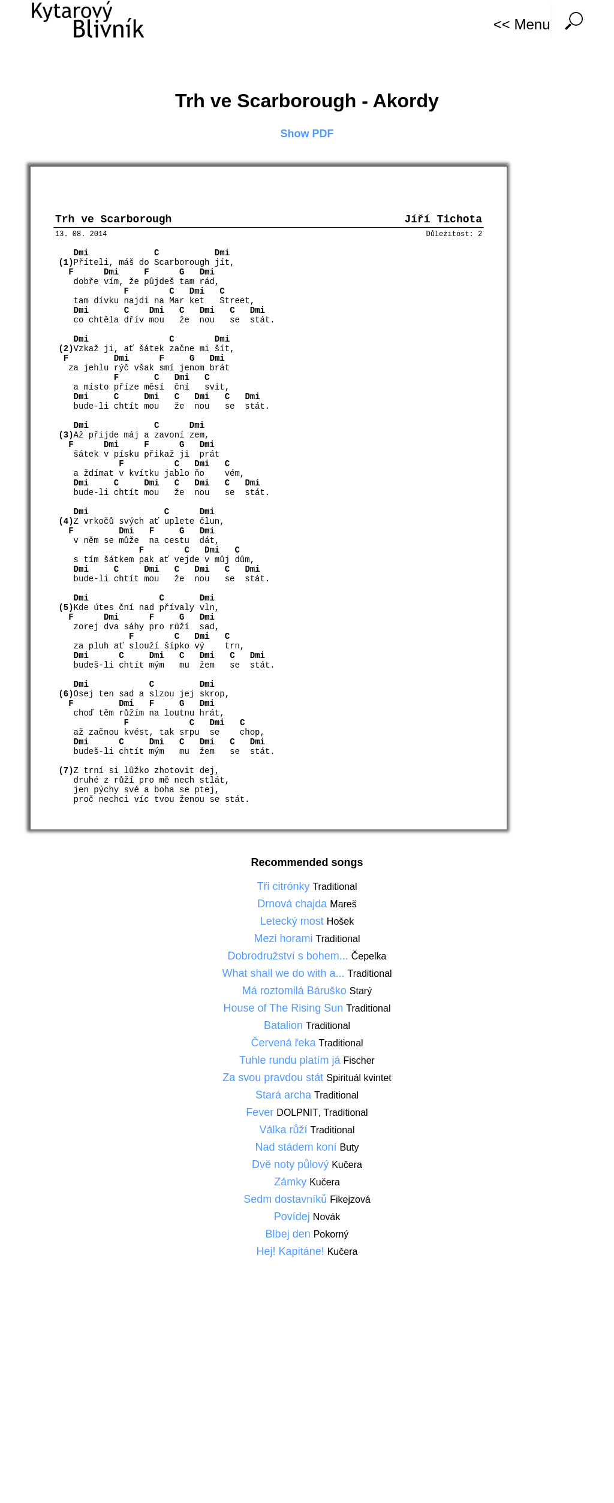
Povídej (293, 1220)
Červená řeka (284, 1046)
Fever (261, 1115)
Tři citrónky (284, 889)
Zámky (291, 1185)
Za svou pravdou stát (274, 1080)
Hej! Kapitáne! (292, 1254)
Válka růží (284, 1133)
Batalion (285, 1028)
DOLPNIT (297, 1115)
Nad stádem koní (297, 1150)
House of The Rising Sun (285, 1011)
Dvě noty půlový (292, 1167)
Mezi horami (284, 941)
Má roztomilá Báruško (296, 994)
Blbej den (290, 1237)
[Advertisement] (307, 1389)
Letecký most (293, 924)
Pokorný (331, 1237)
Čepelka (369, 959)
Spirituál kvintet (359, 1081)
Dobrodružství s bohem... (289, 959)
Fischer (358, 1063)
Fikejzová (350, 1202)
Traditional (334, 890)
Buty (349, 1150)
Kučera (347, 1168)
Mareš (343, 907)
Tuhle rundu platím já (291, 1063)
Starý (361, 994)
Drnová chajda (293, 907)
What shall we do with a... (284, 976)
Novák (326, 1220)
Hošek (340, 924)
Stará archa (284, 1098)
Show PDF (307, 134)
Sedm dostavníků (286, 1202)
